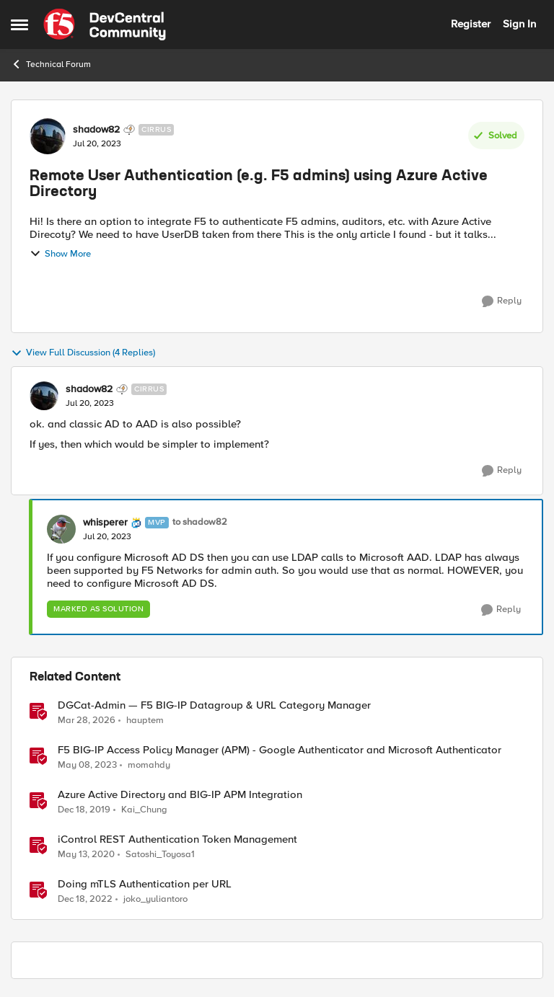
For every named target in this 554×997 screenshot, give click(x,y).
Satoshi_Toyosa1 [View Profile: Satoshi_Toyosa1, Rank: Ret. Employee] (160, 854)
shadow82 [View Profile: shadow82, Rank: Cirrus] (96, 130)
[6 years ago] (84, 810)
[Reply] (501, 301)
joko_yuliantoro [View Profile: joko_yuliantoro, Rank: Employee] (155, 899)
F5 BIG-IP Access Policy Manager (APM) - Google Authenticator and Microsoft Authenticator (279, 750)
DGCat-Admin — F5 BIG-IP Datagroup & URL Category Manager (214, 705)
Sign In (519, 23)
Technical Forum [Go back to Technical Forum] (51, 64)
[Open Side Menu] (19, 24)
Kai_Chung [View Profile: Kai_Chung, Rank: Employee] (144, 810)
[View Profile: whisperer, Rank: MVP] (61, 529)
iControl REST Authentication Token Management (177, 839)
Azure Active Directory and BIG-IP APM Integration (180, 795)
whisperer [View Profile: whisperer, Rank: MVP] (105, 522)
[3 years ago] (87, 765)
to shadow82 (199, 522)
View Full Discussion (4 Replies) (83, 353)
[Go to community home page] (104, 24)
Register (471, 23)
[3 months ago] (86, 720)
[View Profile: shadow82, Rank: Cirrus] (48, 136)
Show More (60, 254)
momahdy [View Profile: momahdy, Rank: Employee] (149, 765)
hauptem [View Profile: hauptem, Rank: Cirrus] (145, 719)
